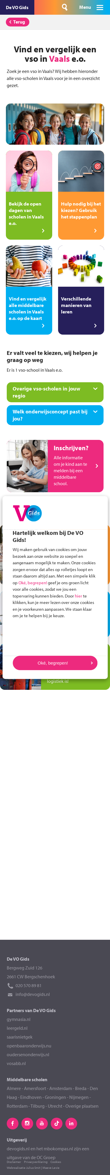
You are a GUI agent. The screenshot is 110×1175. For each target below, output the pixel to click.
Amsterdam (60, 1088)
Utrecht (55, 1106)
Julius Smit (33, 1168)
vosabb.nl (16, 1063)
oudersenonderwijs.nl (28, 1054)
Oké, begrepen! (32, 582)
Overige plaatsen (82, 1106)
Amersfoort (35, 1088)
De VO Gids (17, 7)
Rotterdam (17, 1106)
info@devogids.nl (33, 994)
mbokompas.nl (58, 1148)
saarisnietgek (20, 1037)
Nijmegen (79, 1097)
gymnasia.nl (19, 1019)
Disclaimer (14, 1162)
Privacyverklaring (36, 1162)
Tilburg (38, 1106)
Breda (81, 1088)
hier (78, 596)
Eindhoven (31, 1097)
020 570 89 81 (29, 985)
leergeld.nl (17, 1028)
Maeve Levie (51, 1168)
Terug (16, 22)
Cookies (55, 1162)
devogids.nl (18, 1148)
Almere (14, 1088)
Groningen (55, 1097)
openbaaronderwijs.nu (29, 1046)
